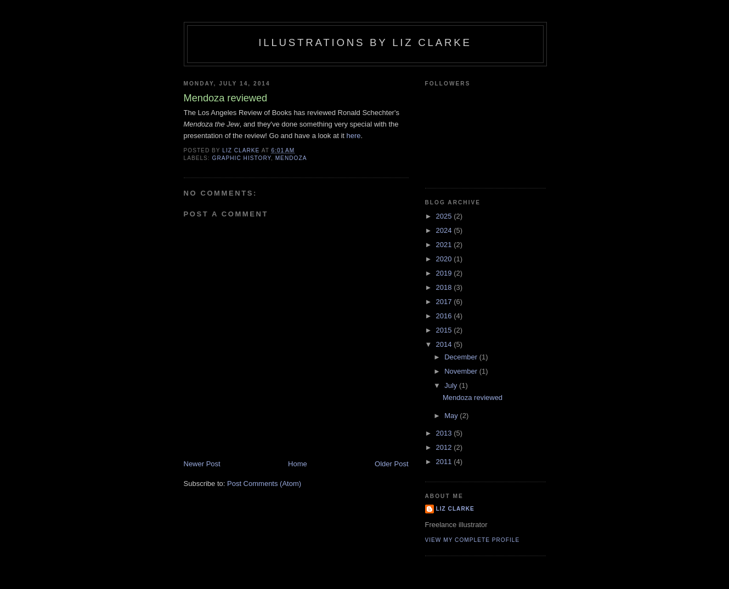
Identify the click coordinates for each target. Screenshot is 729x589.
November (461, 371)
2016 (445, 316)
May (452, 415)
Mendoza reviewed (472, 397)
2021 (445, 245)
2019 (445, 273)
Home (297, 464)
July (451, 385)
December (461, 357)
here (354, 135)
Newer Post (202, 464)
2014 (445, 344)
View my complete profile (472, 540)
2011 (445, 462)
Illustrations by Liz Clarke (364, 42)
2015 (445, 330)
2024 (445, 230)
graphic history (242, 158)
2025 (445, 216)
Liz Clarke (455, 509)
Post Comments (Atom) (264, 483)
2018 (445, 287)
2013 (445, 433)
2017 (445, 302)
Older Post (391, 464)
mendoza (291, 158)
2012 (445, 447)
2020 (445, 259)
